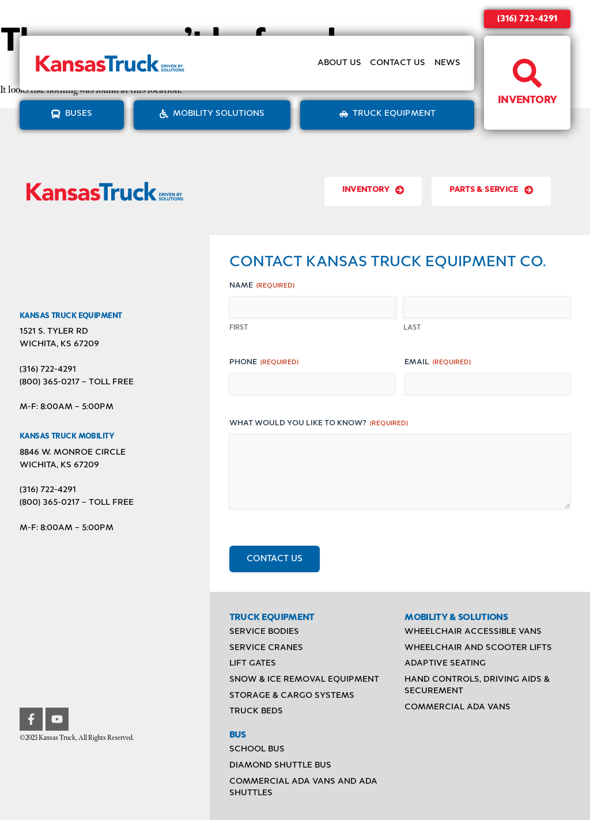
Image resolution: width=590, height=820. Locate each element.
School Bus (257, 749)
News (447, 62)
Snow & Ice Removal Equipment (304, 679)
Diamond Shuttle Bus (280, 765)
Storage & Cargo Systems (291, 695)
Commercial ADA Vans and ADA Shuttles (303, 787)
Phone (263, 363)
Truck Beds (256, 711)
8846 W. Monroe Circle (73, 452)
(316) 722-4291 (527, 19)
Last (412, 327)
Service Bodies (264, 631)
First (238, 327)
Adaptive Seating (445, 663)
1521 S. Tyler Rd (54, 331)
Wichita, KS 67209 (59, 344)
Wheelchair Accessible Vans (473, 631)
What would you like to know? (318, 424)
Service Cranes (266, 647)
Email (437, 363)
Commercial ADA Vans (457, 707)
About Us (339, 62)
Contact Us (397, 62)
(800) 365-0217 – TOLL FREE (77, 382)
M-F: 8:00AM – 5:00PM (67, 406)
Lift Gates (252, 663)
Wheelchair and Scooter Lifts (478, 647)
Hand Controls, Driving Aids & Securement (477, 685)
